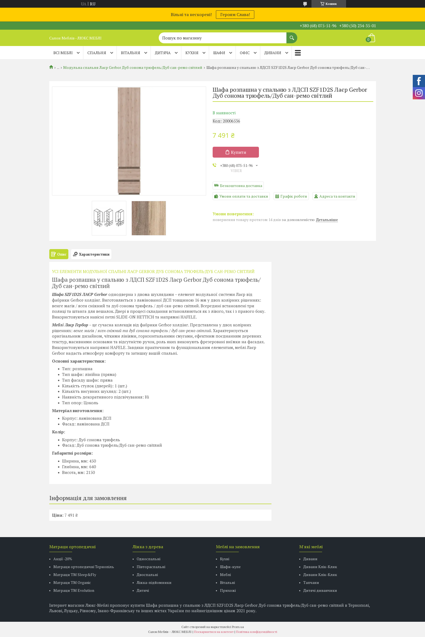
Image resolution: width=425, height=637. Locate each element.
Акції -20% (62, 558)
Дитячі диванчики (320, 590)
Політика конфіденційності (256, 632)
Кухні (224, 558)
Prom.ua (238, 627)
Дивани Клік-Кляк (320, 566)
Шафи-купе (230, 566)
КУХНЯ (191, 52)
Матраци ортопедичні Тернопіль (83, 566)
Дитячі (143, 590)
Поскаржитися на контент (214, 632)
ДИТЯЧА (163, 52)
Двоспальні (147, 574)
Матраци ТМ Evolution (73, 590)
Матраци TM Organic (72, 582)
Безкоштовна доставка (241, 185)
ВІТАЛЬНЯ (130, 52)
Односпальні (148, 558)
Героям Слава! (235, 14)
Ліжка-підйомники (154, 582)
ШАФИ (219, 52)
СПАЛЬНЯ (96, 52)
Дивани (310, 558)
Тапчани (311, 582)
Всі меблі (63, 52)
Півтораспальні (151, 566)
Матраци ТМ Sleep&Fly (74, 574)
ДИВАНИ (272, 52)
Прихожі (228, 590)
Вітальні (227, 582)
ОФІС (245, 52)
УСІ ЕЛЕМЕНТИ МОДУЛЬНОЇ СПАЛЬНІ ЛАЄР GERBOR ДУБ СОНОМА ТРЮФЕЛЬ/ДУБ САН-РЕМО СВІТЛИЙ (153, 271)
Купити (238, 152)
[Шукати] (291, 35)
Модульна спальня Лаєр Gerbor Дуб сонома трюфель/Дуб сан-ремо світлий (132, 67)
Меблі (225, 574)
